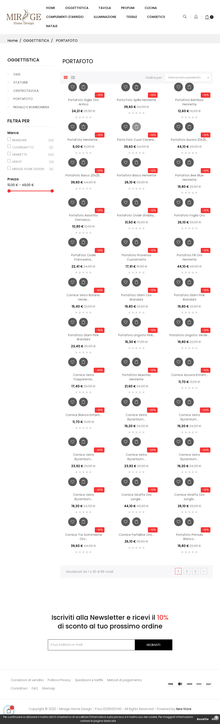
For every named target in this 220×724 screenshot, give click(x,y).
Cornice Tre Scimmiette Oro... (83, 538)
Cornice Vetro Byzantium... (136, 418)
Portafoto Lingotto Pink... (136, 337)
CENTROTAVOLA (26, 92)
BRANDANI (30, 142)
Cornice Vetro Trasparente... (83, 379)
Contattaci (19, 690)
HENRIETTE (30, 156)
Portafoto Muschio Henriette (136, 379)
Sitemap (48, 690)
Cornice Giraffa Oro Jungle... (136, 498)
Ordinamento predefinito (189, 80)
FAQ (35, 690)
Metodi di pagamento (124, 682)
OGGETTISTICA (23, 62)
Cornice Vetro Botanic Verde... (83, 299)
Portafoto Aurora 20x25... (189, 141)
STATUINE (20, 84)
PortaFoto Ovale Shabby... (136, 217)
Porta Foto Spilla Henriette (136, 101)
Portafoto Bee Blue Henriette (189, 179)
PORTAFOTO (23, 100)
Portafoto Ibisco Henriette (136, 177)
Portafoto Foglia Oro (189, 217)
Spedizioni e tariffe (89, 682)
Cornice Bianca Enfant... (84, 416)
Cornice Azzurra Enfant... (189, 377)
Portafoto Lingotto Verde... (189, 337)
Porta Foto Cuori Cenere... (136, 141)
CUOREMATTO (30, 149)
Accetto (203, 719)
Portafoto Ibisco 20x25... (83, 177)
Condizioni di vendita (27, 682)
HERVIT (30, 163)
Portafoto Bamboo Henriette (189, 103)
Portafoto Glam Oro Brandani (136, 299)
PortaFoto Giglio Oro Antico (83, 103)
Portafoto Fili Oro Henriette (189, 259)
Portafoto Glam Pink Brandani (189, 299)
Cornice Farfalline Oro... (136, 536)
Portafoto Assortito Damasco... (83, 219)
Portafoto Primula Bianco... (189, 538)
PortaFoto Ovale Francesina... (83, 259)
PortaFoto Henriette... (83, 141)
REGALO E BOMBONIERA (31, 108)
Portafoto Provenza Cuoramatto (136, 259)
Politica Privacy (59, 682)
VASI (16, 76)
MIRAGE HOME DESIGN (30, 171)
